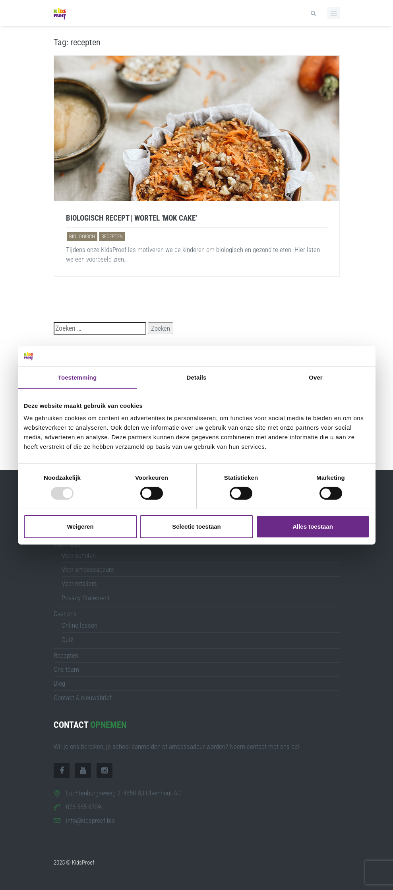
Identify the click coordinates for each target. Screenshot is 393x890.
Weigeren (80, 526)
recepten (112, 236)
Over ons (65, 614)
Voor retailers (79, 584)
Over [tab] (316, 377)
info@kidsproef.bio (90, 820)
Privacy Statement (86, 598)
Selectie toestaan (196, 526)
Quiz (67, 640)
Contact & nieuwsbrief (83, 698)
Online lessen (79, 625)
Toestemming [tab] (77, 377)
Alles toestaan (312, 526)
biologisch (82, 236)
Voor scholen (79, 556)
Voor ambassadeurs (88, 570)
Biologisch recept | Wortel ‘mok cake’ (131, 218)
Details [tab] (197, 377)
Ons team (66, 669)
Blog (59, 683)
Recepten (66, 655)
